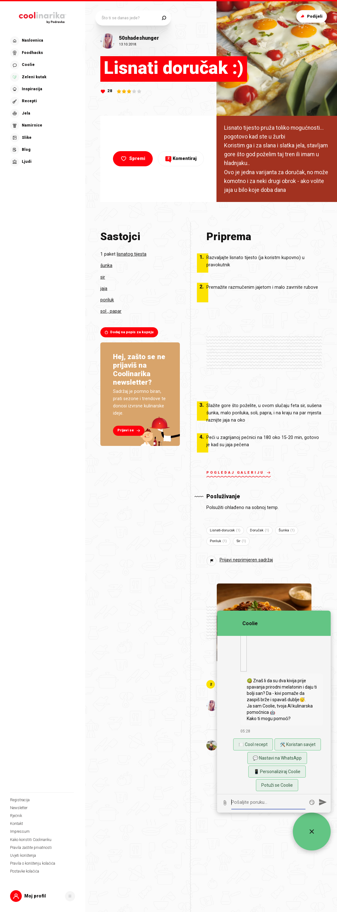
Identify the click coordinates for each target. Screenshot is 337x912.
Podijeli (310, 16)
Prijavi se (129, 431)
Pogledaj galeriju (238, 473)
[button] (43, 896)
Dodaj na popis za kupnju (129, 332)
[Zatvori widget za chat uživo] (312, 831)
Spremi (132, 159)
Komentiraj (181, 158)
